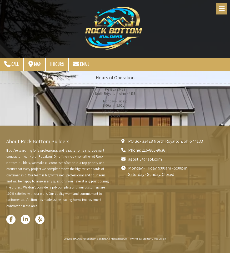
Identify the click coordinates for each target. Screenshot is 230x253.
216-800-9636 (153, 150)
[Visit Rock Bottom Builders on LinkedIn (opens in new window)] (25, 219)
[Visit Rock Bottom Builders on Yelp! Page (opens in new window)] (39, 219)
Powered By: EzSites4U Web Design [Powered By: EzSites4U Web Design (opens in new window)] (147, 238)
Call (11, 64)
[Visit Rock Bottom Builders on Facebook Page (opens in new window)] (11, 219)
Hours (57, 64)
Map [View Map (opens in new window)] (34, 64)
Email (81, 64)
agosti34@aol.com (145, 159)
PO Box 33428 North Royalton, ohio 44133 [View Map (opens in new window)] (165, 141)
